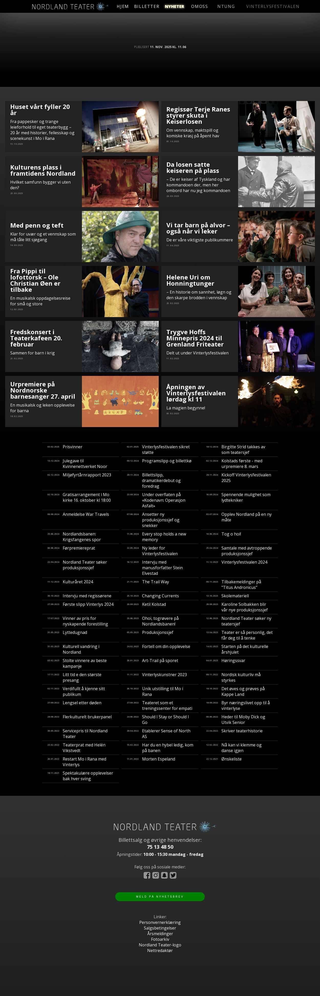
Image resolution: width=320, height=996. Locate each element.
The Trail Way (148, 584)
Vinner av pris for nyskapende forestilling (77, 621)
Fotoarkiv (160, 939)
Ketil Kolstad (146, 607)
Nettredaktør (160, 950)
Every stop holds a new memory (156, 536)
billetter (153, 6)
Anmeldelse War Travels (78, 519)
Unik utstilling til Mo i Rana (155, 691)
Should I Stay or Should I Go (158, 719)
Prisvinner (64, 449)
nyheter (187, 6)
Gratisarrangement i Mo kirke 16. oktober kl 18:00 (79, 500)
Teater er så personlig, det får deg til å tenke (239, 635)
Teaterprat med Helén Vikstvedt (76, 747)
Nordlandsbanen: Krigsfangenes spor (74, 536)
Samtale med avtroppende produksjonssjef (239, 550)
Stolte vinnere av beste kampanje (77, 663)
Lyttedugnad (67, 635)
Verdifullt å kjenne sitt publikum (76, 691)
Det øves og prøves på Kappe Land (235, 691)
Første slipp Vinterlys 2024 (80, 607)
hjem (126, 6)
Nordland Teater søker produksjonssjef (77, 567)
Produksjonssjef (150, 635)
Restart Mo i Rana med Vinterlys (76, 761)
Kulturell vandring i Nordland (73, 649)
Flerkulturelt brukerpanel (79, 719)
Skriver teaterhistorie (234, 733)
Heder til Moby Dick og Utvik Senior (235, 719)
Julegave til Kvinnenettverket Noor (77, 463)
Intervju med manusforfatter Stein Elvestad (155, 567)
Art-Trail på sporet (152, 663)
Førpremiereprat (71, 550)
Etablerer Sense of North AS (158, 733)
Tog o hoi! (223, 536)
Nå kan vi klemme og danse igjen (234, 747)
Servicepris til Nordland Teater (77, 733)
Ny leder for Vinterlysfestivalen (152, 550)
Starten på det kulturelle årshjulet (237, 649)
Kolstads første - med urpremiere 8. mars (234, 463)
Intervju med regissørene (79, 596)
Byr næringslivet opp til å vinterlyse (238, 705)
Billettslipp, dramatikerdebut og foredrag (154, 480)
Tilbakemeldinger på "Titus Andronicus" (233, 584)
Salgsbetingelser (160, 928)
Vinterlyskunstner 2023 (157, 677)
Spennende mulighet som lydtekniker (238, 500)
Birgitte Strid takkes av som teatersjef (235, 449)
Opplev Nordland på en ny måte (239, 519)
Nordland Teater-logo (160, 945)
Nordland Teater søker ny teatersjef (238, 621)
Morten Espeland (151, 761)
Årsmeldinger (160, 933)
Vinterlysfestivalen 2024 (236, 567)
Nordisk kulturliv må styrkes (233, 677)
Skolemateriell (227, 596)
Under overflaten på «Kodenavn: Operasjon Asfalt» (156, 500)
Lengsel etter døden (74, 705)
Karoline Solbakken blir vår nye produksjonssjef (237, 607)
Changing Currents (153, 596)
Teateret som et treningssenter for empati (159, 705)
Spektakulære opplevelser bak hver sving (80, 775)
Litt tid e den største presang (74, 677)
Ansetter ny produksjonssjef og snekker (153, 519)
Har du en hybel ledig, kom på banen (160, 747)
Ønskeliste (224, 761)
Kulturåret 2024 (70, 584)
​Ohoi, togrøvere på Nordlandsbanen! (153, 621)
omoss (218, 6)
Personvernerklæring (160, 922)
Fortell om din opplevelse (158, 649)
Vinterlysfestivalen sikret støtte (158, 449)
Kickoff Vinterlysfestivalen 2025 (238, 480)
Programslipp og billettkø (159, 463)
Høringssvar (225, 663)
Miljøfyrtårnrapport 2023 (79, 480)
